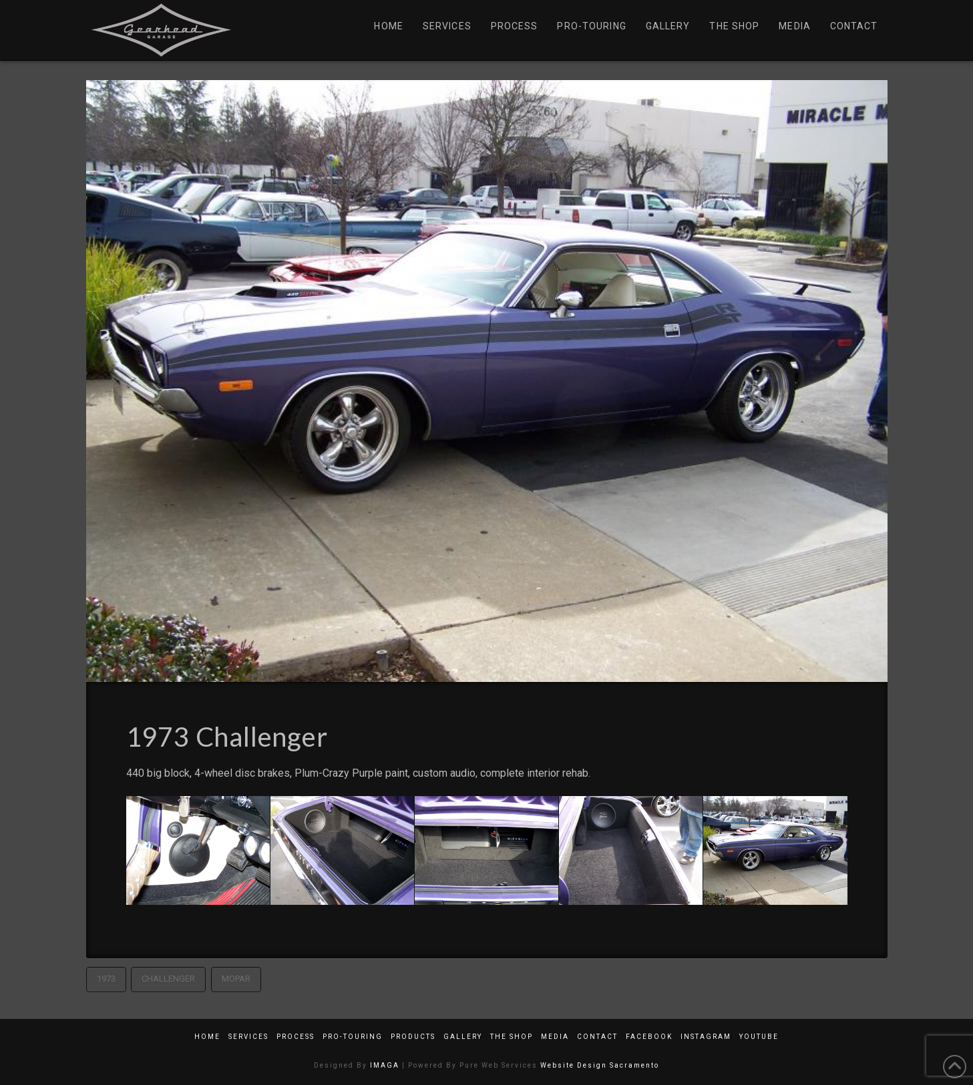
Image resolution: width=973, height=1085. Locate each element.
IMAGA (384, 1065)
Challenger (168, 979)
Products (413, 1036)
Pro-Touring (353, 1036)
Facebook (649, 1036)
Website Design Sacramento (599, 1065)
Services (248, 1036)
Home (207, 1036)
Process (295, 1036)
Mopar (236, 979)
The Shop (511, 1036)
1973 (106, 979)
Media (555, 1036)
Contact (597, 1036)
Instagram (705, 1036)
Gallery (462, 1036)
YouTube (759, 1036)
